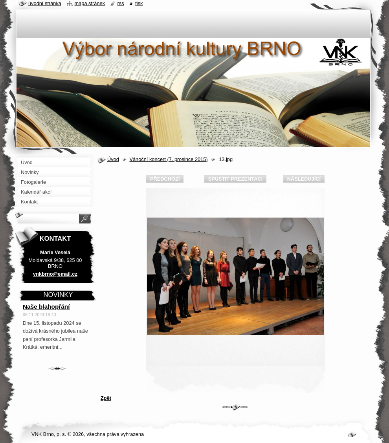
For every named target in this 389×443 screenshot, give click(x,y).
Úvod (113, 159)
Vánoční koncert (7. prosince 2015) (168, 159)
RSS (120, 3)
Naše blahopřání (46, 306)
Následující (304, 179)
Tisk (139, 3)
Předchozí (165, 179)
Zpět (106, 398)
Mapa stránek (90, 3)
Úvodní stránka (44, 3)
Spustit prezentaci (235, 179)
